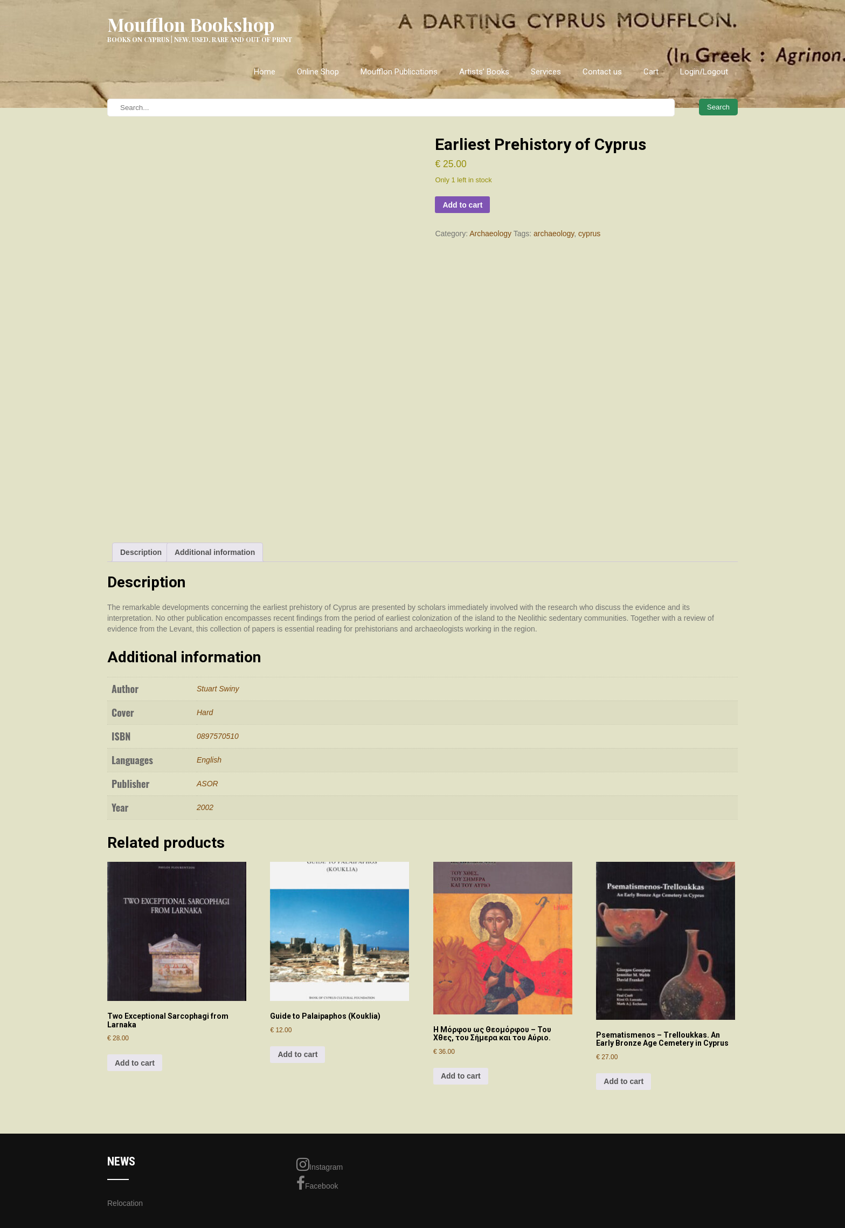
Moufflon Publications (399, 72)
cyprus (589, 233)
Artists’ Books (484, 72)
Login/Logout (704, 72)
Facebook (317, 1183)
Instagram (319, 1164)
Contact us (602, 72)
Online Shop (318, 72)
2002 (205, 807)
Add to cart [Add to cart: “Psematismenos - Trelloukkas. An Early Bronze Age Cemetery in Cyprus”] (623, 1081)
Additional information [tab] (215, 552)
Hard (205, 712)
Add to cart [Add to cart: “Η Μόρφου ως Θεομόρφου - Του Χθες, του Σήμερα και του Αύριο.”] (461, 1076)
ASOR (207, 783)
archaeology (554, 233)
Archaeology (490, 233)
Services (546, 72)
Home (264, 72)
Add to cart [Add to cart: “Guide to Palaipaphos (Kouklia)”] (297, 1054)
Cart (651, 72)
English (209, 760)
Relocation (125, 1203)
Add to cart (462, 205)
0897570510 (218, 736)
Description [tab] (141, 552)
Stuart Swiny (218, 688)
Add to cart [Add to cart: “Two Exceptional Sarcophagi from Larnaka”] (135, 1063)
